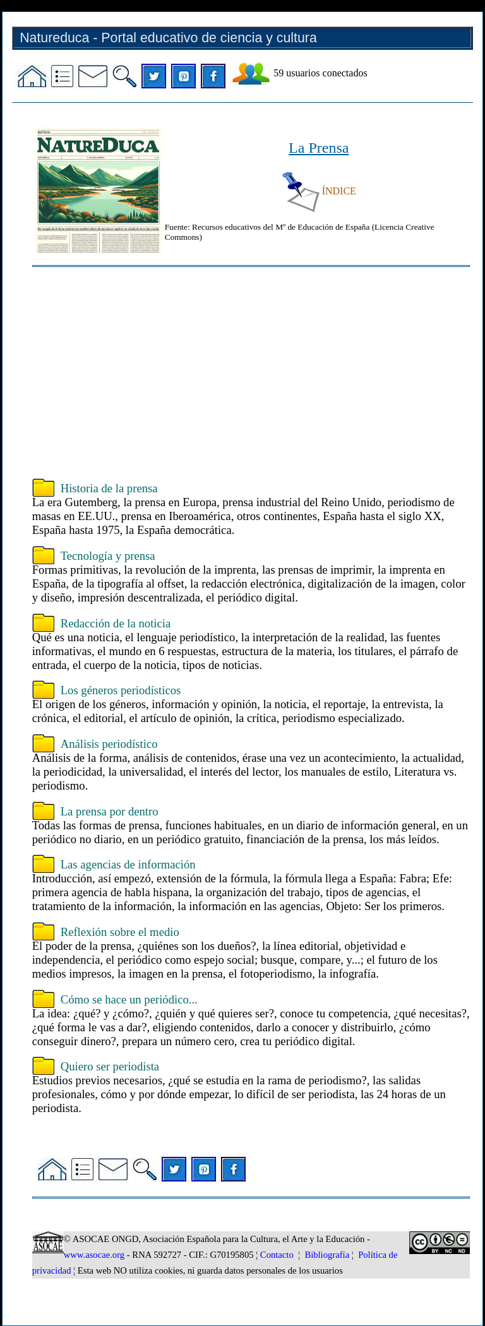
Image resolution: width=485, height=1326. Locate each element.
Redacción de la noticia (116, 623)
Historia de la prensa (109, 488)
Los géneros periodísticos (121, 690)
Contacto (277, 1255)
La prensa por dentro (110, 811)
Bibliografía (326, 1255)
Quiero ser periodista (110, 1066)
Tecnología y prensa (108, 555)
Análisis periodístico (109, 743)
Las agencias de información (128, 864)
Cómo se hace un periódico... (129, 999)
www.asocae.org (94, 1255)
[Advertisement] (251, 374)
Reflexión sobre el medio (120, 931)
